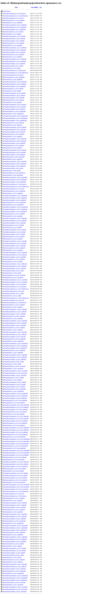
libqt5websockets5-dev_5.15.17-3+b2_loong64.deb (15, 445)
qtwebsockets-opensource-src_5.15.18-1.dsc (13, 300)
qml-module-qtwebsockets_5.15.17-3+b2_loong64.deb (16, 452)
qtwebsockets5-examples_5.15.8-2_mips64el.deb (15, 120)
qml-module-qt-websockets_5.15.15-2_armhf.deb (15, 218)
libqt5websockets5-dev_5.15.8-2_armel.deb (13, 100)
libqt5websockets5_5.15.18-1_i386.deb (12, 379)
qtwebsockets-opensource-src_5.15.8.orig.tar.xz (14, 70)
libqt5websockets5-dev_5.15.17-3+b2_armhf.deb (15, 411)
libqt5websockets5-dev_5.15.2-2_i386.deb (13, 31)
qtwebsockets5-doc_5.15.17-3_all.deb (12, 295)
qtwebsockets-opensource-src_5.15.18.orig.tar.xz (14, 302)
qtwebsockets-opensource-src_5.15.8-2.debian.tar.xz (15, 72)
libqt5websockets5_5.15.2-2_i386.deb (12, 34)
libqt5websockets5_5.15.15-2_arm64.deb (13, 250)
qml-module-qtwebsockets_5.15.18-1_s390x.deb (14, 334)
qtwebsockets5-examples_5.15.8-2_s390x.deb (14, 131)
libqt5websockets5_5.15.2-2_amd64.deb (12, 22)
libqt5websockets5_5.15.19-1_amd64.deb (13, 534)
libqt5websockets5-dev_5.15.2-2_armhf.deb (13, 54)
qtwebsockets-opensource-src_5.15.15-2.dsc (13, 188)
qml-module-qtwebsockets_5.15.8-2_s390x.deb (14, 129)
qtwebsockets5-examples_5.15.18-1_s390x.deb (14, 336)
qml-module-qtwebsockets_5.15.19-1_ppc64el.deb (15, 527)
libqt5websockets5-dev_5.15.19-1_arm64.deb (14, 509)
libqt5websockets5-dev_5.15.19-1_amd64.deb (14, 532)
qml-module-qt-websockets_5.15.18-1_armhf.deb (15, 309)
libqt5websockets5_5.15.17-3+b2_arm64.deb (14, 402)
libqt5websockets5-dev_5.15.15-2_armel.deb (14, 236)
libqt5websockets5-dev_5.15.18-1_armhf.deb (14, 304)
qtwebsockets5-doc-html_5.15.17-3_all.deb (13, 293)
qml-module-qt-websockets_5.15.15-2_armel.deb (15, 241)
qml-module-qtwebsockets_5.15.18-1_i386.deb (14, 384)
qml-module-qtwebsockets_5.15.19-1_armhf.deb (14, 505)
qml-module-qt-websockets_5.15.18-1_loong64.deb (15, 393)
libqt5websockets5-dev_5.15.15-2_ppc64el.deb (14, 202)
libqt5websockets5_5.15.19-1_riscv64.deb (13, 584)
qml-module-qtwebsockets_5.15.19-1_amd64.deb (15, 539)
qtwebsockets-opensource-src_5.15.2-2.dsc (13, 18)
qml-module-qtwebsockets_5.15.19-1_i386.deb (14, 550)
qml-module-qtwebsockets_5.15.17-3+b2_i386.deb (15, 475)
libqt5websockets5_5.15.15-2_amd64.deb (13, 193)
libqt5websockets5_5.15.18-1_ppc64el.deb (13, 341)
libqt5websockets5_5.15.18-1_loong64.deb (13, 391)
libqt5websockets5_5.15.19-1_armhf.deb (13, 500)
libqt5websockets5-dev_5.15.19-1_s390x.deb (14, 559)
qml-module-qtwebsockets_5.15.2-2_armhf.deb (14, 61)
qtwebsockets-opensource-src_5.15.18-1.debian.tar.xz (16, 298)
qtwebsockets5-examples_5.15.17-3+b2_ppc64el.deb (16, 443)
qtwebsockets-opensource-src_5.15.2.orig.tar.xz (14, 13)
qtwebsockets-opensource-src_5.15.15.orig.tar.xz (14, 184)
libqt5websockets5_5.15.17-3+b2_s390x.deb (13, 459)
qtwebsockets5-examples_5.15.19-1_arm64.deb (14, 518)
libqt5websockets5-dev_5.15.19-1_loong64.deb (14, 571)
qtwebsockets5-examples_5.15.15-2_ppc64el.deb (15, 211)
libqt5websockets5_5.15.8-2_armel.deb (12, 102)
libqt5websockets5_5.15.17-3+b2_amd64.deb (14, 425)
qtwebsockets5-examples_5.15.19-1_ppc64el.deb (15, 530)
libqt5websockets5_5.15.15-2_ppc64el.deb (13, 204)
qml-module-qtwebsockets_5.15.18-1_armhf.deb (14, 311)
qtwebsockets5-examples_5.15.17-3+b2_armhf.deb (15, 420)
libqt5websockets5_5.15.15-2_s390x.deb (13, 261)
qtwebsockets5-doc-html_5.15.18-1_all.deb (13, 361)
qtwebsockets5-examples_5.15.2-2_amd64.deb (14, 29)
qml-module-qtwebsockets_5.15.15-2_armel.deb (14, 243)
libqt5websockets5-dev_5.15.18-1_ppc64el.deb (14, 339)
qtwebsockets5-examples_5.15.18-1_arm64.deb (14, 325)
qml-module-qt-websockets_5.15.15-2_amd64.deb (15, 195)
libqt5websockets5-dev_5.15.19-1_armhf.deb (14, 498)
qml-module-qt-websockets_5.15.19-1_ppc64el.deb (15, 525)
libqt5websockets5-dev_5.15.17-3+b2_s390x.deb (15, 457)
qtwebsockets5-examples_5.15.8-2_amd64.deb (14, 86)
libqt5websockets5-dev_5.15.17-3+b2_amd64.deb (15, 423)
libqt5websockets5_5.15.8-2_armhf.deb (12, 147)
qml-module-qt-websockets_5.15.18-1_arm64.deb (15, 320)
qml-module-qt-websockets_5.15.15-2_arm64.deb (15, 252)
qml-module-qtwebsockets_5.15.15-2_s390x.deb (14, 266)
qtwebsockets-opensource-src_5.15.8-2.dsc (13, 75)
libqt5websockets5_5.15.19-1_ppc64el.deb (13, 523)
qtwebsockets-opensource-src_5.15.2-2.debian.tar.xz (15, 15)
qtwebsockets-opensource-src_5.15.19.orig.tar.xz (14, 496)
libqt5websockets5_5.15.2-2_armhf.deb (12, 56)
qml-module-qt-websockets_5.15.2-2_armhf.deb (14, 59)
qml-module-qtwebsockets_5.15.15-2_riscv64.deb (15, 282)
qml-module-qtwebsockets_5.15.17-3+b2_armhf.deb (15, 418)
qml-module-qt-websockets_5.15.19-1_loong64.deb (15, 575)
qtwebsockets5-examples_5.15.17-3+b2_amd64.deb (15, 432)
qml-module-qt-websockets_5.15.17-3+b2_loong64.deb (16, 450)
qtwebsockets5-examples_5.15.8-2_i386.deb (13, 97)
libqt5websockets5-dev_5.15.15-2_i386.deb (13, 225)
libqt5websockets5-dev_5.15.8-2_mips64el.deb (14, 111)
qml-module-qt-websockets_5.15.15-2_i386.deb (14, 229)
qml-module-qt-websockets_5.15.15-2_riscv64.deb (15, 279)
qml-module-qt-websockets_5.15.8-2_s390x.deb (14, 127)
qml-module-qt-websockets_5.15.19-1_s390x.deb (15, 564)
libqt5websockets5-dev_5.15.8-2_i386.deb (13, 88)
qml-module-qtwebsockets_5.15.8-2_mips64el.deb (15, 118)
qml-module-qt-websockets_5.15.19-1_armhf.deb (15, 502)
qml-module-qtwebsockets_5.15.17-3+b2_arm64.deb (16, 407)
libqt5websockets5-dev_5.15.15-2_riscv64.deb (14, 275)
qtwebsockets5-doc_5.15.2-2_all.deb (12, 68)
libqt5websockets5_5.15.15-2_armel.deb (12, 238)
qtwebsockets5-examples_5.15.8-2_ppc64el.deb (14, 182)
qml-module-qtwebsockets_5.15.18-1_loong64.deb (15, 395)
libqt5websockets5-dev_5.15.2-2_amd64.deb (14, 20)
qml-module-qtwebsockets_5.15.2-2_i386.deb (14, 38)
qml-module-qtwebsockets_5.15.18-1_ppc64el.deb (15, 345)
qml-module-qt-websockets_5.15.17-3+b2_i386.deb (15, 473)
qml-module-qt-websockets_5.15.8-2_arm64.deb (14, 138)
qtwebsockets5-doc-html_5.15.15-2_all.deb (13, 270)
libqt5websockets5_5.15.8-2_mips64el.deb (13, 113)
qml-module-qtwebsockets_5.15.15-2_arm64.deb (15, 254)
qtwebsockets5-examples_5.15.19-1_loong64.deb (15, 580)
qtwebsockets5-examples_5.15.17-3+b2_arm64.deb (15, 409)
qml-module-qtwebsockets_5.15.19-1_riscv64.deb (15, 589)
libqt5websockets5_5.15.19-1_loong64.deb (13, 573)
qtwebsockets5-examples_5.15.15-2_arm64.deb (14, 257)
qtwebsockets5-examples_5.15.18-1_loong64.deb (15, 398)
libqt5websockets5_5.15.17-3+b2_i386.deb (13, 471)
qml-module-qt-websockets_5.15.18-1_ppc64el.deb (15, 343)
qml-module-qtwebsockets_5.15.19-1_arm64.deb (15, 516)
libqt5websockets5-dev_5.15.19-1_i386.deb (13, 543)
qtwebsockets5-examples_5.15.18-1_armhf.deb (14, 313)
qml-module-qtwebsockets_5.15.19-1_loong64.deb (15, 577)
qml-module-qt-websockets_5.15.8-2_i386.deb (14, 93)
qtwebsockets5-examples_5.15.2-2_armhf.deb (14, 63)
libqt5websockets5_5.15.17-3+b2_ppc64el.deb (14, 436)
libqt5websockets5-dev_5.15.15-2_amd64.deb (14, 191)
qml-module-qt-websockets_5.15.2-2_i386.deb (14, 36)
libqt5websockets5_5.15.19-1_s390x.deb (13, 562)
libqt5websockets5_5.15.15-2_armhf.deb (13, 216)
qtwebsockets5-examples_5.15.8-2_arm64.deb (14, 143)
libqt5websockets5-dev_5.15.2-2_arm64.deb (13, 43)
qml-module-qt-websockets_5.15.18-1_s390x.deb (15, 332)
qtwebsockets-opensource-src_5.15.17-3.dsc (13, 291)
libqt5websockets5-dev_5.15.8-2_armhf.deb (13, 145)
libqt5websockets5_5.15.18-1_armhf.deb (13, 307)
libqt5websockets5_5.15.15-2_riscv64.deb (13, 277)
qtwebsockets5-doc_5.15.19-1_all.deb (12, 557)
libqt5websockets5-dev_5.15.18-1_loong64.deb (14, 389)
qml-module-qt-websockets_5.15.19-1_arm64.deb (15, 514)
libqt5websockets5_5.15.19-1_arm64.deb (13, 511)
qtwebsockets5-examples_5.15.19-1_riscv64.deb (14, 591)
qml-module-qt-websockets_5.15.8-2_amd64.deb (15, 81)
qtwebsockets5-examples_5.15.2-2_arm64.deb (14, 52)
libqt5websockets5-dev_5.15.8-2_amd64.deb (14, 77)
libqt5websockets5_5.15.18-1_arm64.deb (13, 318)
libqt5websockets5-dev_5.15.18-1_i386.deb (13, 377)
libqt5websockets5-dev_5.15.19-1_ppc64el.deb (14, 521)
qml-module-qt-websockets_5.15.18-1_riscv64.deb (15, 370)
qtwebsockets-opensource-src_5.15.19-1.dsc (13, 493)
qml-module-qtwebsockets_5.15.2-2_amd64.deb (14, 27)
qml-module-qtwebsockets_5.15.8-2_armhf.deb (14, 152)
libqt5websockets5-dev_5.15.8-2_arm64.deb (13, 134)
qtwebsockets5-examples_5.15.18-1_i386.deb (14, 386)
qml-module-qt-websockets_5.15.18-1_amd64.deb (15, 354)
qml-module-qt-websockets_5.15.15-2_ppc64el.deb (15, 207)
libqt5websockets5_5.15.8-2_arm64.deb (12, 136)
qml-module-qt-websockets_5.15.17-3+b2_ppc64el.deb (16, 439)
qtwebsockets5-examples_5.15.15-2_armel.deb (14, 245)
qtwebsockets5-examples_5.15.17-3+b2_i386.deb (15, 477)
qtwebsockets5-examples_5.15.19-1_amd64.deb (14, 541)
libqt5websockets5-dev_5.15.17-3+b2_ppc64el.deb (15, 434)
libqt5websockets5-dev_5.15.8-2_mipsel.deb (13, 156)
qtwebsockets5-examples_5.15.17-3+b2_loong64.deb (16, 455)
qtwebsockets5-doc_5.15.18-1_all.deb (12, 364)
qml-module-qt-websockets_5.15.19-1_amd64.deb (15, 537)
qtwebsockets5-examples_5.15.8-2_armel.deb (14, 109)
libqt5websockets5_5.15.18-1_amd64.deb (13, 352)
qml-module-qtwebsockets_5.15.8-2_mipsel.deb (14, 163)
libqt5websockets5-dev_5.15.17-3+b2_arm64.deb (15, 400)
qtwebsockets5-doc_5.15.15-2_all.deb (12, 273)
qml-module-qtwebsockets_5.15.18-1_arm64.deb (15, 323)
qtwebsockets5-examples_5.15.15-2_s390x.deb (14, 268)
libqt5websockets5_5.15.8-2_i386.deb (12, 90)
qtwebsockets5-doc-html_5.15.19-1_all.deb (13, 555)
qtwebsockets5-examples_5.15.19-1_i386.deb (14, 552)
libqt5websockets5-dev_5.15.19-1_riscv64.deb (14, 582)
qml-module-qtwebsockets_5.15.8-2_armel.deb (14, 106)
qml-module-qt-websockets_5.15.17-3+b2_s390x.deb (16, 461)
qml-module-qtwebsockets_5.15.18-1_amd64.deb (15, 357)
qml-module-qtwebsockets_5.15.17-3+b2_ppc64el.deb (16, 441)
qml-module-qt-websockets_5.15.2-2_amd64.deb (15, 24)
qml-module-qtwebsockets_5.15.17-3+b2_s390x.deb (15, 464)
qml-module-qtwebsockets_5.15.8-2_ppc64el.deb (15, 179)
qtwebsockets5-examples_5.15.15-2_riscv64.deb (14, 284)
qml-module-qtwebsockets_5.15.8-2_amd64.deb (14, 84)
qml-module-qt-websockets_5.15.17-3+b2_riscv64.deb (16, 484)
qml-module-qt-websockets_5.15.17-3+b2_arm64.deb (16, 405)
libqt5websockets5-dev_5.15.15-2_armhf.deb (14, 213)
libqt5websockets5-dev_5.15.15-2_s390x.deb (14, 259)
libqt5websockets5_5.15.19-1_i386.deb (12, 546)
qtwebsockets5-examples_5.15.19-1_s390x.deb (14, 568)
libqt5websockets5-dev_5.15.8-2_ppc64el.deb (14, 172)
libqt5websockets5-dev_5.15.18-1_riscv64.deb (14, 366)
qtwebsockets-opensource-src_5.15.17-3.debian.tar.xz (16, 288)
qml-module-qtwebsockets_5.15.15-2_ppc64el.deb (15, 209)
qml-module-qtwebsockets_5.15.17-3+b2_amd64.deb (16, 430)
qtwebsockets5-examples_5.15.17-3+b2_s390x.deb (15, 466)
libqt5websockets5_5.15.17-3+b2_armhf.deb (13, 414)
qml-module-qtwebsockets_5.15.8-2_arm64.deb (14, 141)
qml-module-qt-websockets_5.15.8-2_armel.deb (14, 104)
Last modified (34, 7)
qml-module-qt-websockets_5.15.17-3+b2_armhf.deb (16, 416)
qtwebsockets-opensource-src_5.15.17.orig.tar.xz (14, 286)
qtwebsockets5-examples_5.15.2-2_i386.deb (13, 40)
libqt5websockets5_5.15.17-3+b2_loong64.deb (14, 448)
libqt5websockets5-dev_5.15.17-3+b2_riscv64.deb (15, 480)
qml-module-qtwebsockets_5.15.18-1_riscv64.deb (15, 373)
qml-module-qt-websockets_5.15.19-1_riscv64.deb (15, 587)
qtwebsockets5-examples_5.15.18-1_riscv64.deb (14, 375)
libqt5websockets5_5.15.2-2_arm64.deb (12, 45)
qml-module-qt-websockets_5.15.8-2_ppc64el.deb (15, 177)
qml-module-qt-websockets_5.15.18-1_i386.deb (14, 382)
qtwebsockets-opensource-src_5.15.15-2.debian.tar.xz (16, 186)
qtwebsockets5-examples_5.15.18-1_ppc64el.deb (15, 348)
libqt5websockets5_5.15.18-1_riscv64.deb (13, 368)
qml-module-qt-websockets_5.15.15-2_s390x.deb (15, 263)
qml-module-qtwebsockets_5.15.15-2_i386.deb (14, 232)
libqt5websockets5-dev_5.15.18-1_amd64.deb (14, 350)
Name (16, 7)
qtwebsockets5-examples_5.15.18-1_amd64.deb (14, 359)
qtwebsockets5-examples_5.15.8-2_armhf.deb (14, 154)
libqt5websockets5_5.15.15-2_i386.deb (12, 227)
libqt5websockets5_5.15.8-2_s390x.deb (12, 125)
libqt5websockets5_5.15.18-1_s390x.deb (13, 329)
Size (40, 7)
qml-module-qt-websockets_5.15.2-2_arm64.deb (14, 47)
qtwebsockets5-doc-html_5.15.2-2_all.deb (13, 65)
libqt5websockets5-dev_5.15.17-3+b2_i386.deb (14, 468)
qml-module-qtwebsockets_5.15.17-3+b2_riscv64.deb (16, 486)
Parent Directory (7, 11)
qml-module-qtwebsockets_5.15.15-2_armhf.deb (14, 220)
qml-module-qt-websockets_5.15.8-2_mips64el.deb (15, 116)
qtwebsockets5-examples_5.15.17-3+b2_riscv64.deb (15, 489)
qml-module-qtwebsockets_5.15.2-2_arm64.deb (14, 50)
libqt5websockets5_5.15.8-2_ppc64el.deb (13, 175)
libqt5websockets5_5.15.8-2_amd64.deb (12, 79)
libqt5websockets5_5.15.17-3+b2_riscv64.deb (14, 482)
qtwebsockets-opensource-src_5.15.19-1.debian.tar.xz (16, 491)
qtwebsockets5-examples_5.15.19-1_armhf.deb (14, 507)
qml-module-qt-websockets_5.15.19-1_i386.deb (14, 548)
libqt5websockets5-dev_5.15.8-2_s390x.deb (13, 122)
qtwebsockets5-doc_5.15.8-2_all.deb (12, 170)
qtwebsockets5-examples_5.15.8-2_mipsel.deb (14, 166)
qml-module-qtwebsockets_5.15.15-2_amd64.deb (15, 197)
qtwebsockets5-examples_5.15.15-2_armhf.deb (14, 222)
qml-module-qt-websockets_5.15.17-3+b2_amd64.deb (16, 427)
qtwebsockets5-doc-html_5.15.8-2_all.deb (13, 168)
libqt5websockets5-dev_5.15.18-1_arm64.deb (14, 316)
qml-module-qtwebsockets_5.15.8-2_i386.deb (14, 95)
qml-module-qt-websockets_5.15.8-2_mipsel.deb (15, 161)
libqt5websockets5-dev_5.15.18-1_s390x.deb (14, 327)
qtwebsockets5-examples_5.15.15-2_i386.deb (14, 234)
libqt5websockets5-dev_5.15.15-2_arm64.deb (14, 247)
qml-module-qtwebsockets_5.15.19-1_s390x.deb (14, 566)
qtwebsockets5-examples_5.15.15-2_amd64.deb (14, 200)
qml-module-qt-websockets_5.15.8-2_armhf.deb (14, 150)
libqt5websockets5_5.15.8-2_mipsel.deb (12, 159)
